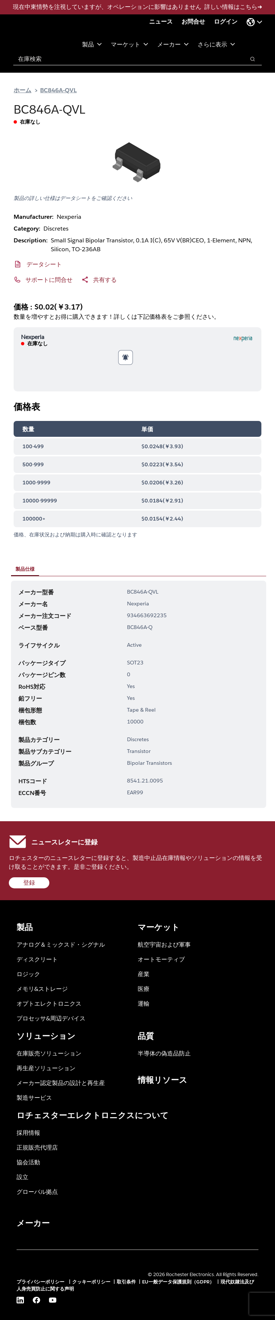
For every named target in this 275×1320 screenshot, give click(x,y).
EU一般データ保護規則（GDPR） (178, 1282)
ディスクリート (37, 959)
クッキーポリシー (91, 1282)
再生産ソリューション (46, 1067)
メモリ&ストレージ (42, 988)
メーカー (173, 44)
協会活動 (28, 1161)
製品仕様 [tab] (25, 569)
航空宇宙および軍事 (164, 944)
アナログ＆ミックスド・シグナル (61, 944)
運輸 (143, 1003)
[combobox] (125, 59)
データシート (44, 263)
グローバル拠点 (37, 1191)
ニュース (161, 21)
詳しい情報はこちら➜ (233, 7)
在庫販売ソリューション (49, 1053)
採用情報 (28, 1132)
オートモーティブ (161, 959)
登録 (29, 883)
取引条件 (126, 1282)
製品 (92, 44)
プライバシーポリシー (41, 1282)
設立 (22, 1176)
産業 (143, 973)
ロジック (28, 973)
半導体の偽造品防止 (164, 1053)
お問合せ (193, 21)
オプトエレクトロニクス (49, 1003)
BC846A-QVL (58, 89)
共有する (105, 279)
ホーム (22, 89)
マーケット (129, 44)
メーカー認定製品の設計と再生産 (61, 1082)
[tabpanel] (138, 694)
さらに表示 (216, 44)
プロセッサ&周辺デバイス (51, 1018)
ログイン (225, 21)
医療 (143, 988)
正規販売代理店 (37, 1147)
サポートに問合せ (49, 279)
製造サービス (34, 1097)
